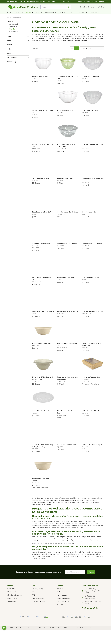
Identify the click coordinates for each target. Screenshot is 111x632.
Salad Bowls (17, 17)
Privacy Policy (43, 628)
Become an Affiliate (63, 601)
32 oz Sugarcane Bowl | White (43, 311)
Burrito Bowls (13, 24)
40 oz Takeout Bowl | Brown (92, 244)
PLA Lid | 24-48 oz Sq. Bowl (66, 445)
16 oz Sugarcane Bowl (89, 212)
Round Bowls (13, 26)
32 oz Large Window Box (91, 377)
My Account (11, 592)
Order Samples (62, 592)
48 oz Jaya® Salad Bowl (40, 178)
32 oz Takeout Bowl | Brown (67, 244)
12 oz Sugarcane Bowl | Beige (67, 212)
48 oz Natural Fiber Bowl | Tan (67, 311)
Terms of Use (33, 628)
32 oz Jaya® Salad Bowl (90, 110)
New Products (62, 595)
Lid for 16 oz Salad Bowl (90, 411)
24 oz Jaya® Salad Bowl (90, 76)
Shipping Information (14, 595)
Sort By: (84, 48)
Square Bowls (13, 31)
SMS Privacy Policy (56, 628)
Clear (27, 36)
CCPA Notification (69, 628)
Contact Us (81, 2)
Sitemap (60, 604)
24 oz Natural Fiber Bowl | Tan (67, 277)
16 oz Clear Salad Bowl (40, 76)
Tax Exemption (12, 601)
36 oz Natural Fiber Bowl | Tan (92, 311)
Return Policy (12, 598)
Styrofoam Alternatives (40, 601)
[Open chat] (4, 628)
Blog (95, 2)
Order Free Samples (87, 7)
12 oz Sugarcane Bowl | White (42, 212)
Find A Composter (38, 598)
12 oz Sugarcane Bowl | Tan (42, 343)
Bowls (9, 17)
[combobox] (55, 7)
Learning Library (37, 589)
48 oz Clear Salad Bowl (65, 178)
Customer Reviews (63, 598)
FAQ (33, 595)
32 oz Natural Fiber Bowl (90, 277)
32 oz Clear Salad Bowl (65, 110)
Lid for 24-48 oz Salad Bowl (42, 411)
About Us (89, 2)
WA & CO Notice (83, 628)
